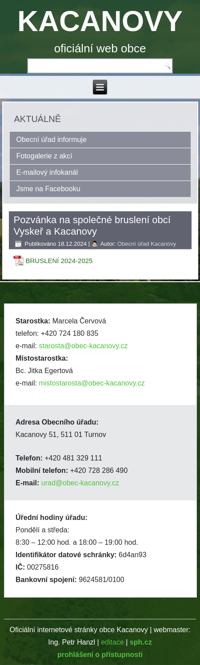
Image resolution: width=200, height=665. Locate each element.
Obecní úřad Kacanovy (146, 243)
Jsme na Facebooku (48, 189)
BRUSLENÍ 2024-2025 (59, 260)
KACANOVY (100, 21)
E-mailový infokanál (47, 172)
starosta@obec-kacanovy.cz (83, 346)
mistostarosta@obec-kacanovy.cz (91, 383)
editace (112, 642)
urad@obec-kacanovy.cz (80, 483)
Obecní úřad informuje (51, 139)
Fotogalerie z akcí (44, 156)
